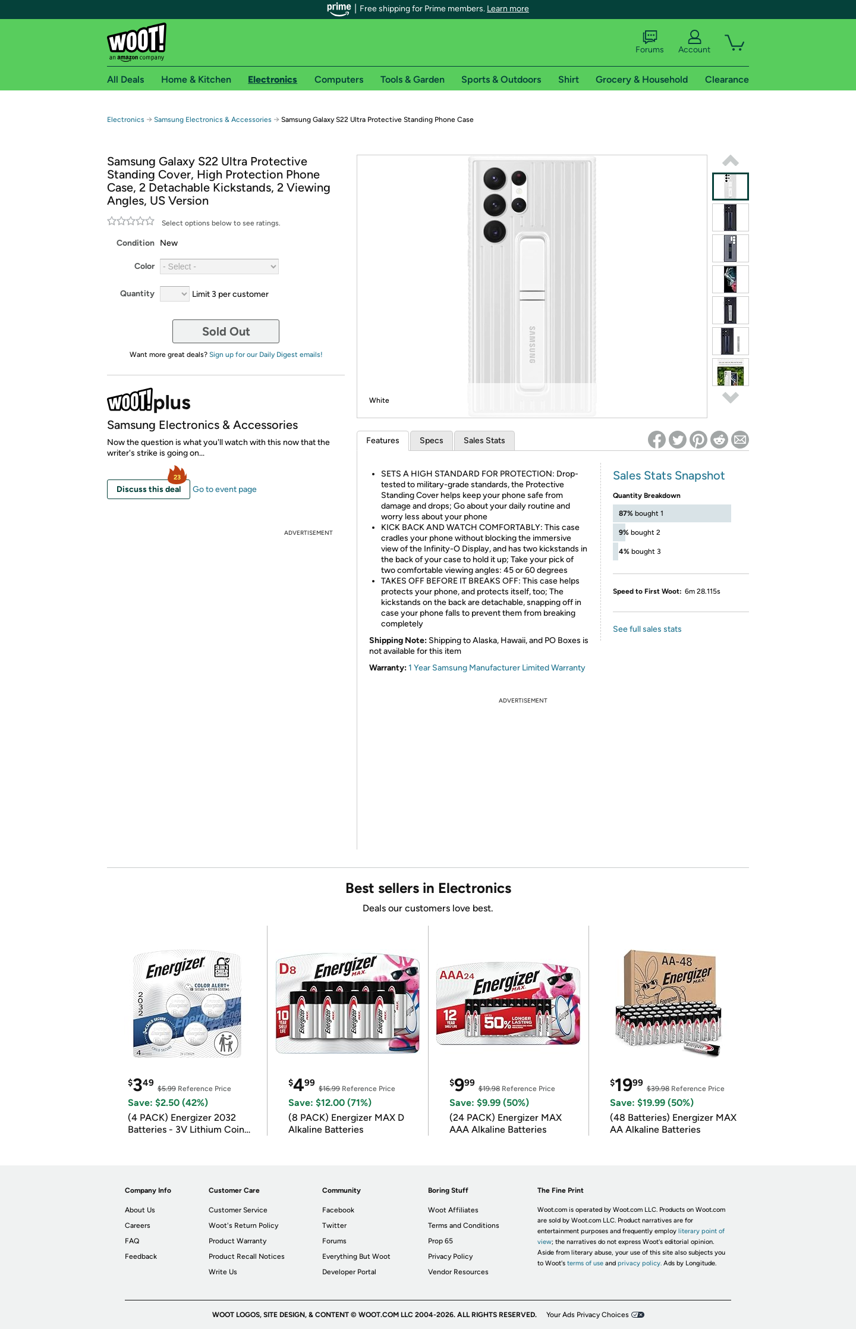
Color (144, 266)
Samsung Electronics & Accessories (213, 119)
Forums (649, 42)
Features (382, 440)
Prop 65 (440, 1241)
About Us (140, 1210)
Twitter (334, 1225)
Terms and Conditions (463, 1225)
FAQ (132, 1241)
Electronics (125, 119)
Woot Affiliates (453, 1210)
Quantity (137, 294)
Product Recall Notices (247, 1256)
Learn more (508, 9)
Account (694, 42)
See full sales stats (647, 629)
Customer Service (238, 1210)
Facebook (338, 1210)
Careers (137, 1225)
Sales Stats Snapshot (669, 475)
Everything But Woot (356, 1256)
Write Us (223, 1272)
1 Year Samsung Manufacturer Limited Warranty (497, 668)
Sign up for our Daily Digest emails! (266, 354)
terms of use (585, 1263)
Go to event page (225, 489)
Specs (431, 440)
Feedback (141, 1256)
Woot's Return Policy (243, 1225)
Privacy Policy (450, 1256)
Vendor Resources (458, 1272)
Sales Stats (484, 440)
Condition (136, 243)
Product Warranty (237, 1241)
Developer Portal (349, 1272)
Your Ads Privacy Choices (587, 1315)
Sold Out (226, 331)
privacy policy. (640, 1263)
